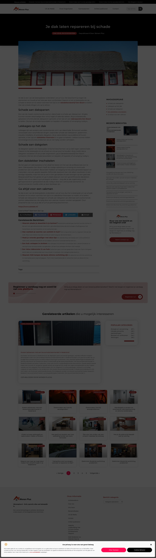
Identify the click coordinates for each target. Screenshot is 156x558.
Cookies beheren (139, 550)
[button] (151, 545)
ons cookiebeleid (35, 552)
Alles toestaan (114, 550)
